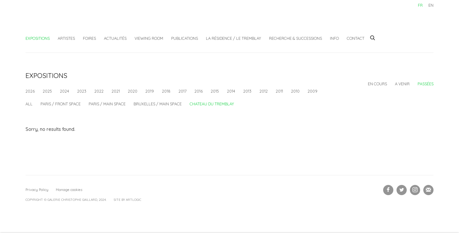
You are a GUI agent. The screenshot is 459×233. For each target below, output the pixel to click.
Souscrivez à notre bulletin (428, 197)
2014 (231, 91)
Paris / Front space (60, 111)
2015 (215, 91)
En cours (377, 83)
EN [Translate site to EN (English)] (430, 5)
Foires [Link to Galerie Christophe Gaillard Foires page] (89, 38)
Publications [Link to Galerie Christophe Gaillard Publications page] (184, 38)
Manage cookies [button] (69, 197)
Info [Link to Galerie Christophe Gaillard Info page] (334, 38)
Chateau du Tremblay (212, 111)
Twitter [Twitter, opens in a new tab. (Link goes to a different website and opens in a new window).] (402, 197)
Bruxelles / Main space (158, 111)
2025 (47, 91)
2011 (279, 91)
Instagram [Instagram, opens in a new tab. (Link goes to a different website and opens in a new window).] (415, 197)
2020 (132, 91)
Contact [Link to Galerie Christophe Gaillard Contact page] (355, 38)
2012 (263, 91)
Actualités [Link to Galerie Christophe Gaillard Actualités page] (115, 38)
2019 (149, 91)
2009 (312, 91)
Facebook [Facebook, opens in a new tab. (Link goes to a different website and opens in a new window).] (388, 197)
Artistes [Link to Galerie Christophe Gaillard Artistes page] (66, 38)
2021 (116, 91)
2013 (247, 91)
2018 (166, 91)
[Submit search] (373, 37)
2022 (99, 91)
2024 (64, 91)
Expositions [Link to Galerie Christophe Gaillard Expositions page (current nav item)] (38, 38)
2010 (295, 91)
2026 (30, 91)
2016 (198, 91)
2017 (182, 91)
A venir (402, 83)
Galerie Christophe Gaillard (73, 21)
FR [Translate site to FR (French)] (420, 5)
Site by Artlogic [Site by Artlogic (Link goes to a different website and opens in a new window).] (127, 207)
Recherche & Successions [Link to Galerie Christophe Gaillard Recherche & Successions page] (295, 38)
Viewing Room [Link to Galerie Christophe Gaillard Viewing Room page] (149, 38)
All (29, 111)
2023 (81, 91)
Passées (425, 83)
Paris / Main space (107, 111)
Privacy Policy (37, 197)
